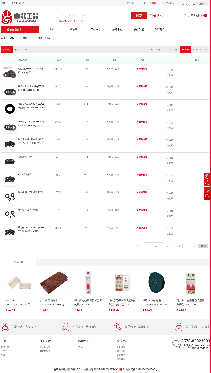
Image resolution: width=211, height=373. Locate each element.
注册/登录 (121, 347)
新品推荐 (18, 262)
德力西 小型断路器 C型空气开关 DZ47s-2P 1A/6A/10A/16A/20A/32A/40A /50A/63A (191, 303)
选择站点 (202, 4)
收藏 (169, 69)
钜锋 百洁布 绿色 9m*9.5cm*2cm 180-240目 (156, 303)
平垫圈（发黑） (43, 38)
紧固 (12, 38)
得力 (75, 21)
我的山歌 (130, 3)
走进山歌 (5, 347)
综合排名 (6, 49)
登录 (3, 3)
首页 (52, 29)
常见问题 (82, 347)
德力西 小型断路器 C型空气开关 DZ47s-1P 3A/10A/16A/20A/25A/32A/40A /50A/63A (88, 303)
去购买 (170, 75)
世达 (81, 21)
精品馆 (73, 29)
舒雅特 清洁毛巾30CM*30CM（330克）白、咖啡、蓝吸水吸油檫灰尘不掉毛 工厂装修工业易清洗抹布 (54, 303)
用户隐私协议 (17, 3)
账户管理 (121, 351)
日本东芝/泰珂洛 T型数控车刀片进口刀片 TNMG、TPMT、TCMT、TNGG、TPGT (122, 303)
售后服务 (121, 358)
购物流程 (121, 355)
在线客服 (170, 3)
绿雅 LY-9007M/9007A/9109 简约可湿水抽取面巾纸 (19, 303)
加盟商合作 (45, 351)
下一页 (156, 246)
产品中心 (95, 29)
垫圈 (25, 38)
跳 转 (203, 246)
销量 (16, 49)
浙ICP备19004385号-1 (106, 369)
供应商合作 (161, 29)
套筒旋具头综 (65, 21)
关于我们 (139, 29)
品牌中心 (117, 29)
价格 (27, 49)
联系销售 (152, 3)
